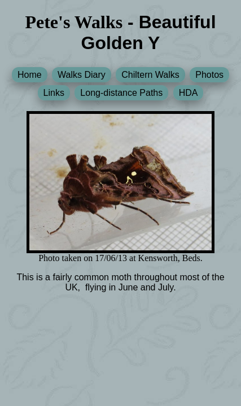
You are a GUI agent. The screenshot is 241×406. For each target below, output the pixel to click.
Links (53, 93)
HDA (188, 93)
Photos (209, 75)
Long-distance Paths (121, 93)
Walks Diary (82, 75)
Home (29, 75)
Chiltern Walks (150, 75)
